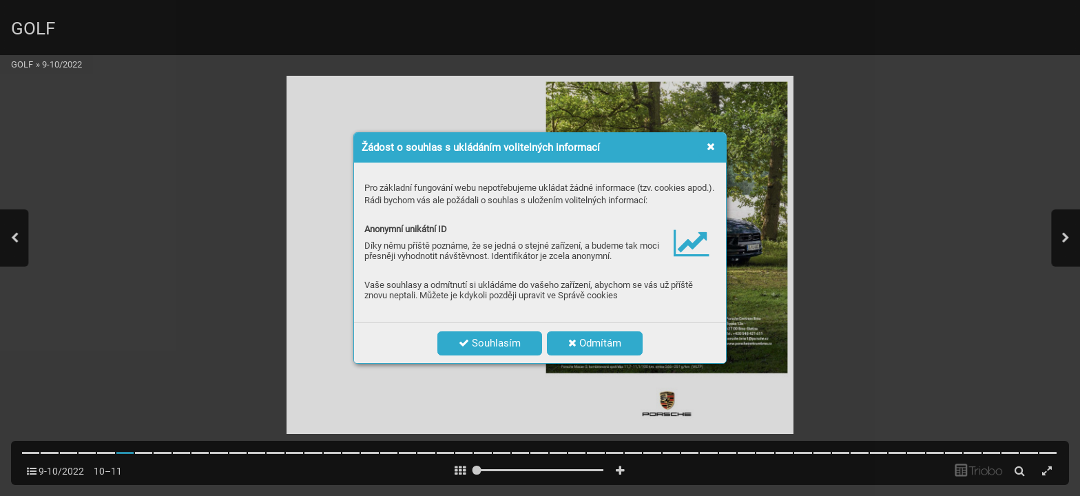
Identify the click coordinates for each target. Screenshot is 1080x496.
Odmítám (594, 343)
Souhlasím (490, 343)
